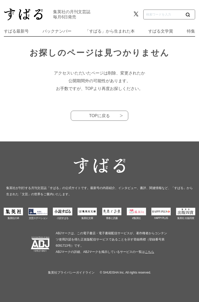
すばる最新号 (16, 31)
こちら (149, 252)
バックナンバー (57, 31)
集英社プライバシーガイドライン (71, 272)
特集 (191, 31)
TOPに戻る (99, 116)
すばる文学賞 (160, 31)
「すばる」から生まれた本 (110, 31)
